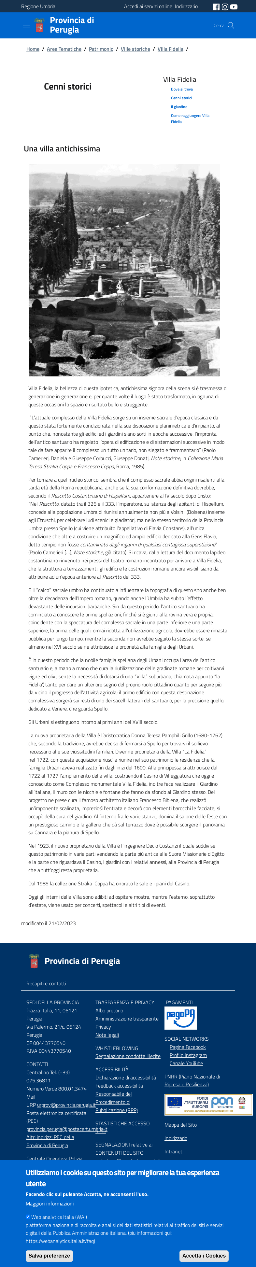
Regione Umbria (38, 6)
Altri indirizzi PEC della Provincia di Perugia (50, 1141)
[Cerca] (231, 25)
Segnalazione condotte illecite (128, 1056)
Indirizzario (175, 1138)
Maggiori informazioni (50, 1214)
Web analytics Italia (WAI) (59, 1228)
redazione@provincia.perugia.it (128, 1161)
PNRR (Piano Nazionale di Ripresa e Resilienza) (192, 1081)
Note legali (107, 1035)
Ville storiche (135, 49)
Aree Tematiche (64, 49)
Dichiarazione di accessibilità (125, 1077)
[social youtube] (234, 6)
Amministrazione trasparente (127, 1018)
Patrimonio (101, 49)
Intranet (173, 1151)
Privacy (103, 1027)
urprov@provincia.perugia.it (66, 1105)
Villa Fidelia (170, 49)
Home (32, 49)
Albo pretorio (109, 1010)
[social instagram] (225, 6)
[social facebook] (216, 6)
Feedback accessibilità (119, 1086)
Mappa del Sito (180, 1125)
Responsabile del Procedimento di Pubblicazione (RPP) (116, 1102)
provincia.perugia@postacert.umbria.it (66, 1129)
